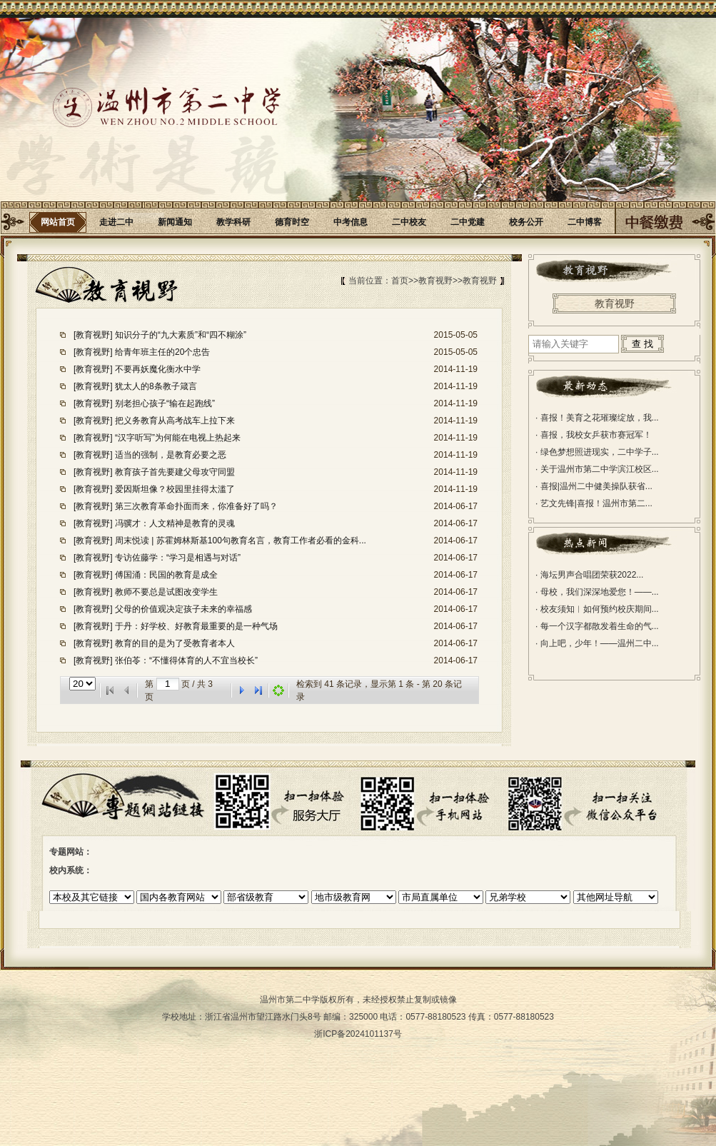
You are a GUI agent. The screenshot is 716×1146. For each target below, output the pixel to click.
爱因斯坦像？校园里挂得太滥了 (175, 489)
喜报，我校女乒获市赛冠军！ (593, 435)
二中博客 (585, 222)
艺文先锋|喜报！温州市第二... (593, 503)
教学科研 (233, 222)
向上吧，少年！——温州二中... (597, 643)
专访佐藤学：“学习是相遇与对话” (178, 558)
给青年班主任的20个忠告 (162, 352)
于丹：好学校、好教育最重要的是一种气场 (196, 626)
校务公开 (526, 222)
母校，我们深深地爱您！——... (597, 592)
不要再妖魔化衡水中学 (158, 369)
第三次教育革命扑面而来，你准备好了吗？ (196, 506)
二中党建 (467, 222)
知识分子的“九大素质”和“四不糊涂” (180, 335)
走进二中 (116, 222)
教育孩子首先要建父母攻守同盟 (175, 472)
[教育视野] (94, 335)
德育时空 (292, 222)
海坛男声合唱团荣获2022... (589, 575)
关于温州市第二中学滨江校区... (597, 469)
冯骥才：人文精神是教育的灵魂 (175, 523)
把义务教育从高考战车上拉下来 (175, 421)
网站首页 (58, 222)
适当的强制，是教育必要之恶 (170, 455)
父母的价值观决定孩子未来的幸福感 (183, 609)
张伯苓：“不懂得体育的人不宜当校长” (186, 660)
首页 (399, 281)
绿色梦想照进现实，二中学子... (597, 452)
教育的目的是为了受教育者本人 (175, 643)
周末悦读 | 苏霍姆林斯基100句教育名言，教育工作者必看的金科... (240, 541)
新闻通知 (175, 222)
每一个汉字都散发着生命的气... (597, 626)
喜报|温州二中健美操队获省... (593, 486)
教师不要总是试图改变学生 (166, 592)
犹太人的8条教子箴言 (156, 386)
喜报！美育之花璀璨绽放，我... (597, 418)
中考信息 (350, 222)
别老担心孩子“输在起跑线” (165, 403)
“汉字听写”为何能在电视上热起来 (178, 438)
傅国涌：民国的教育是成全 (166, 575)
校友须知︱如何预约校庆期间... (597, 609)
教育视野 (435, 281)
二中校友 (409, 222)
